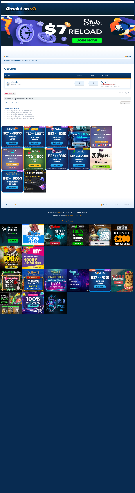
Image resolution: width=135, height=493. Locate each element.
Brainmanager (108, 84)
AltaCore (10, 69)
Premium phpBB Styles (74, 215)
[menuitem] (6, 56)
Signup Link (105, 82)
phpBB (59, 212)
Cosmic (14, 82)
